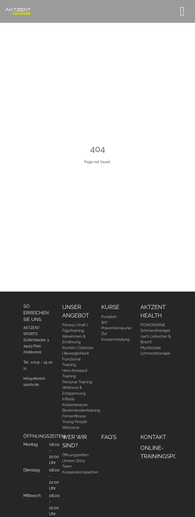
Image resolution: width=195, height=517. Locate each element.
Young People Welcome (74, 424)
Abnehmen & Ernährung (74, 339)
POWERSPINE (152, 325)
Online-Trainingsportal (156, 452)
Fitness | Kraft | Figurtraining (75, 328)
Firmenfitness (74, 416)
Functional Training (71, 362)
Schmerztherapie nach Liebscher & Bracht (155, 336)
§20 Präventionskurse (116, 325)
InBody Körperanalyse (75, 402)
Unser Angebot (75, 311)
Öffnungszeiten (75, 455)
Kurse (110, 307)
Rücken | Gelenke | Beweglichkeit (77, 351)
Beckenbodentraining (78, 410)
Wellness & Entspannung (74, 390)
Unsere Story (73, 460)
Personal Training (77, 382)
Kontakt (153, 437)
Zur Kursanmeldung (115, 336)
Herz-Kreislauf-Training (75, 373)
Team (67, 466)
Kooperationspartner (78, 472)
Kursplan (109, 316)
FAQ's (108, 437)
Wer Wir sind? (74, 441)
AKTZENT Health (152, 311)
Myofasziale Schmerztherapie (155, 351)
